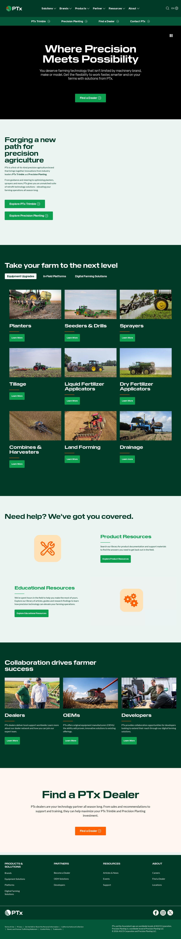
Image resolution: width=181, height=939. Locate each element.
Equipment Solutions (15, 879)
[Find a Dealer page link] (90, 98)
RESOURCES (111, 863)
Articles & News (110, 872)
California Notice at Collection (72, 927)
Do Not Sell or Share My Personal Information (42, 927)
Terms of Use (9, 927)
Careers (156, 872)
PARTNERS (61, 863)
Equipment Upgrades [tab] (20, 276)
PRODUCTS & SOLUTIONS (14, 865)
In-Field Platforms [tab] (54, 276)
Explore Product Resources (116, 559)
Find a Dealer (158, 878)
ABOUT (157, 863)
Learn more (127, 459)
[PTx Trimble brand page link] (25, 204)
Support (107, 884)
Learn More (16, 337)
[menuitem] (49, 8)
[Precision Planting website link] (29, 216)
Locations (157, 884)
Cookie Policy (45, 929)
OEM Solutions (61, 878)
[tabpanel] (90, 382)
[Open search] (167, 8)
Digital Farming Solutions (12, 892)
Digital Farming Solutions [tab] (91, 276)
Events (106, 878)
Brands (8, 873)
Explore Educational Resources (31, 613)
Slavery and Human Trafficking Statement (22, 929)
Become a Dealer (62, 872)
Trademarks (57, 929)
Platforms (9, 884)
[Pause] (171, 35)
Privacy (19, 927)
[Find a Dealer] (90, 831)
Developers (59, 884)
